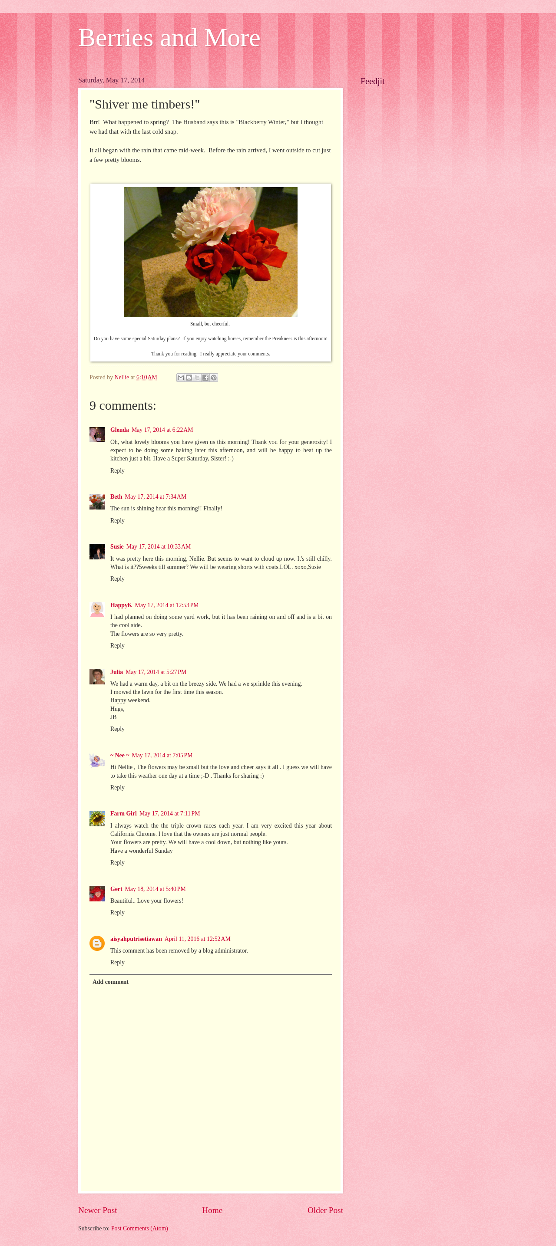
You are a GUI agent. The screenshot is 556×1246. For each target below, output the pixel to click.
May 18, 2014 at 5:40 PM (155, 889)
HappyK (121, 605)
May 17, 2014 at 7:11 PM (169, 813)
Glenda (119, 430)
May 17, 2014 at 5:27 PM (156, 672)
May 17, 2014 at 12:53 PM (167, 605)
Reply (117, 470)
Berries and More (169, 37)
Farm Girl (123, 813)
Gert (116, 889)
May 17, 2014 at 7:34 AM (156, 496)
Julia (116, 672)
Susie (117, 546)
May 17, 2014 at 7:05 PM (162, 755)
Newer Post (97, 1210)
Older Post (325, 1210)
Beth (116, 496)
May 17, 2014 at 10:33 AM (158, 546)
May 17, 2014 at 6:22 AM (162, 430)
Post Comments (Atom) (139, 1228)
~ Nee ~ (119, 755)
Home (212, 1210)
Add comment (111, 982)
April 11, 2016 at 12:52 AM (198, 939)
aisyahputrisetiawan (136, 939)
